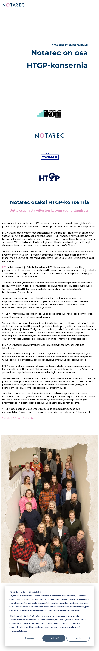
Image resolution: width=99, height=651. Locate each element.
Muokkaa (29, 638)
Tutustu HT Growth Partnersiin (18, 418)
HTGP (5, 267)
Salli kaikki (54, 638)
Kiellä (78, 638)
